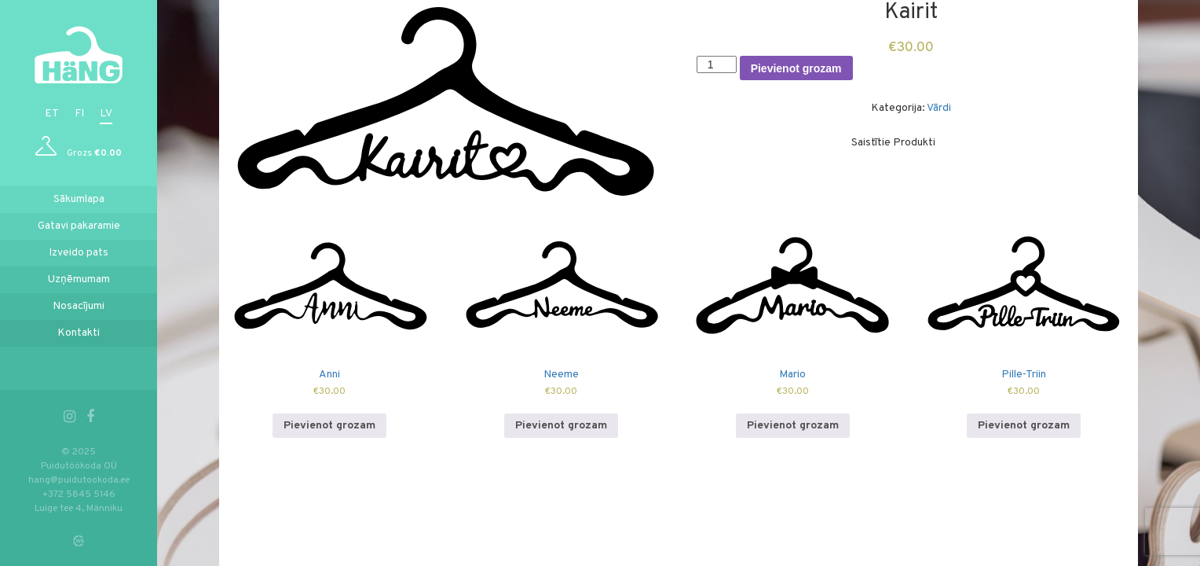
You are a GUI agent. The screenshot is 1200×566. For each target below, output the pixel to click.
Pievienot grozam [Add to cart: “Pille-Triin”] (1024, 425)
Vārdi (939, 108)
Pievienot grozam (796, 68)
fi (79, 113)
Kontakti (78, 333)
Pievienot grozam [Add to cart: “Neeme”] (561, 425)
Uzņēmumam (79, 279)
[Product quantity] (717, 64)
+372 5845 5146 (78, 494)
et (52, 113)
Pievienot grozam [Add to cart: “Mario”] (793, 425)
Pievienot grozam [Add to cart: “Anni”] (329, 425)
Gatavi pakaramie (79, 226)
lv (106, 113)
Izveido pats (78, 252)
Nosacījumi (78, 306)
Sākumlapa (78, 199)
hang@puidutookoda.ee (79, 480)
